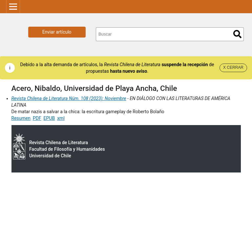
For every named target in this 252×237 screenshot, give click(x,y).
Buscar (237, 34)
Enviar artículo (57, 32)
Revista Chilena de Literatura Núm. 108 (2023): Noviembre (68, 98)
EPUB (49, 118)
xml (61, 118)
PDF (37, 118)
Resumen (21, 118)
